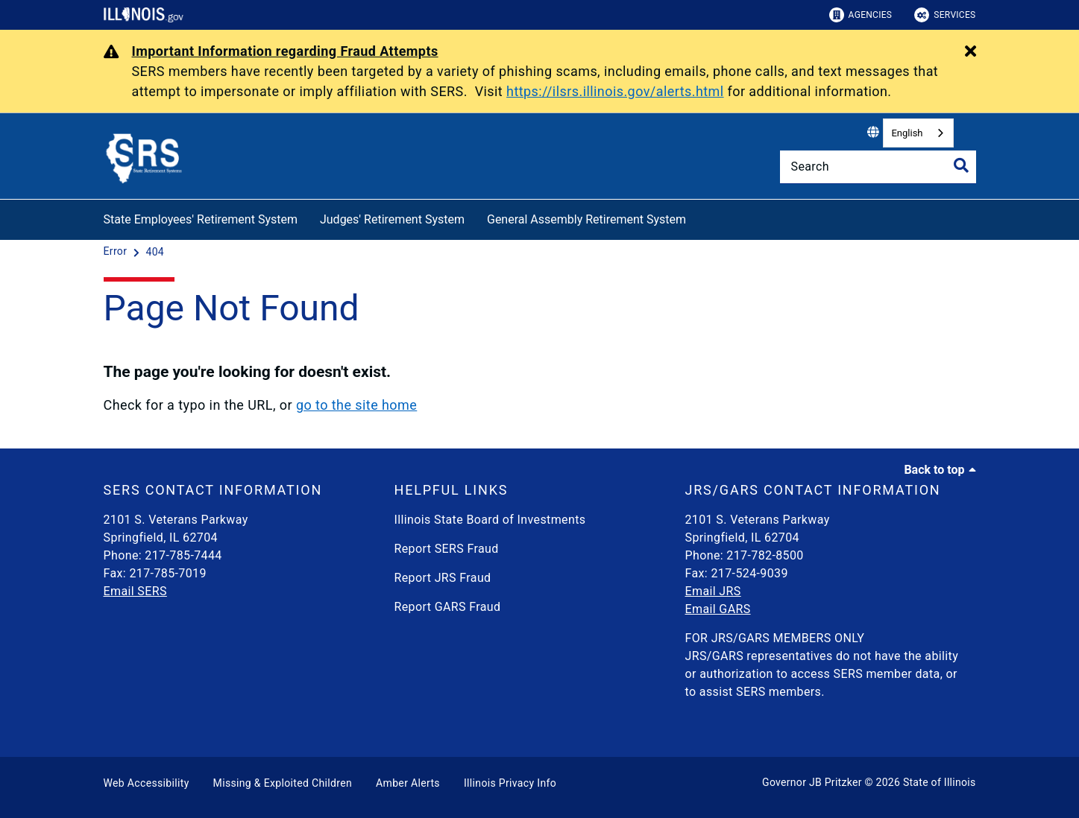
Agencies (861, 14)
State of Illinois (939, 782)
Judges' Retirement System (392, 219)
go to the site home (356, 405)
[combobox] (918, 133)
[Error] (117, 252)
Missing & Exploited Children (282, 783)
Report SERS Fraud (446, 549)
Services (944, 14)
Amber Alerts (408, 783)
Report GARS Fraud (447, 607)
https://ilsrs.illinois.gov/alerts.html (615, 91)
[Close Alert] (970, 52)
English (906, 133)
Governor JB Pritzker (812, 782)
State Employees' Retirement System (201, 219)
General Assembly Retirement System (586, 219)
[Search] (878, 166)
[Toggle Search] (961, 165)
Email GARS (718, 609)
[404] (154, 252)
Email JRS (713, 591)
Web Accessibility (146, 783)
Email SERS (135, 591)
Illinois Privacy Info (510, 783)
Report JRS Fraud (442, 578)
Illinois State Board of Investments (490, 520)
